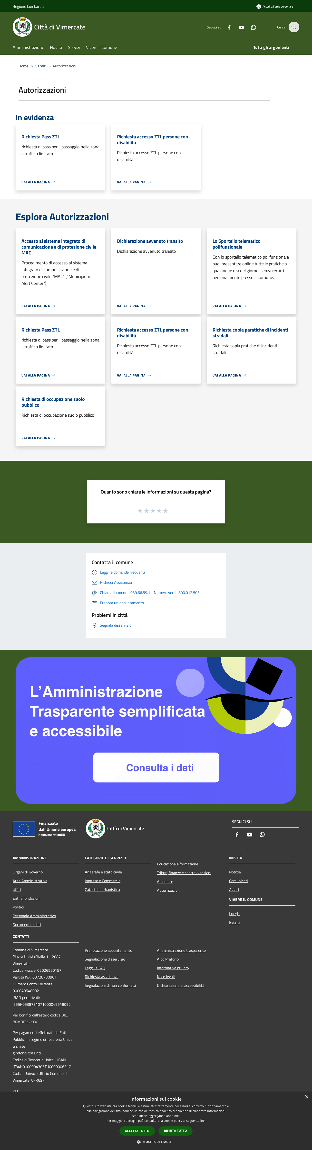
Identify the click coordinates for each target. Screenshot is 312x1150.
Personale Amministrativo (34, 916)
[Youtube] (238, 27)
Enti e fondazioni (26, 898)
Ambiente (165, 881)
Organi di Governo (28, 872)
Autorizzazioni (169, 890)
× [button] (306, 1097)
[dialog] (156, 1121)
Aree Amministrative (30, 881)
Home (23, 66)
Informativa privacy (173, 968)
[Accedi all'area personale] (274, 6)
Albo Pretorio (168, 959)
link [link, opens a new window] (202, 1121)
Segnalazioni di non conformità (110, 985)
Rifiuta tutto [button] (175, 1131)
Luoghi (234, 913)
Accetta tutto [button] (137, 1131)
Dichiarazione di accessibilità (180, 985)
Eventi (234, 922)
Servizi (41, 66)
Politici (18, 907)
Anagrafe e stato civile (103, 872)
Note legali (166, 976)
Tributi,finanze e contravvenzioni (184, 873)
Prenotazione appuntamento (108, 950)
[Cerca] (293, 27)
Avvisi (234, 889)
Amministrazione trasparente (181, 950)
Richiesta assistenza (101, 976)
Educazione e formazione (177, 864)
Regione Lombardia (28, 6)
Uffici (17, 889)
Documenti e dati (27, 924)
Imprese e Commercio (102, 881)
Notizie (235, 872)
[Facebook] (226, 27)
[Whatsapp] (250, 27)
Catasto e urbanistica (102, 889)
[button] (156, 1141)
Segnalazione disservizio (105, 959)
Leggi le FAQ (95, 968)
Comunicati (238, 881)
